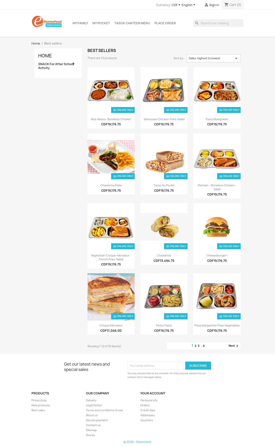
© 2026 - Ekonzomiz (137, 442)
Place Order (165, 23)
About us (92, 415)
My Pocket (101, 23)
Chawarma (164, 255)
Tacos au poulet (164, 185)
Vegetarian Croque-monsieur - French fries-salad (111, 257)
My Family (80, 23)
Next (234, 346)
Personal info (149, 400)
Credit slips (147, 410)
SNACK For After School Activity (56, 66)
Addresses (147, 415)
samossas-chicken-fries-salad (164, 119)
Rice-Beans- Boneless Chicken (111, 119)
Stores (90, 435)
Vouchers (146, 420)
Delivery (91, 400)
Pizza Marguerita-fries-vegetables (217, 325)
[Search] (218, 23)
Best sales (38, 410)
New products (41, 405)
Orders (145, 405)
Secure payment (97, 420)
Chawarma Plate (111, 185)
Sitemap (91, 430)
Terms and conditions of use (104, 410)
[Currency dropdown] (177, 5)
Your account (152, 393)
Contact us (93, 425)
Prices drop (39, 400)
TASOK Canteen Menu (132, 23)
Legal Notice (94, 405)
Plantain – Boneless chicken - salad (217, 187)
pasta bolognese (217, 119)
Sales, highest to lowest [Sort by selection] (214, 58)
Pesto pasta (164, 325)
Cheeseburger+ (217, 255)
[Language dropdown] (189, 5)
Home (45, 55)
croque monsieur (111, 325)
